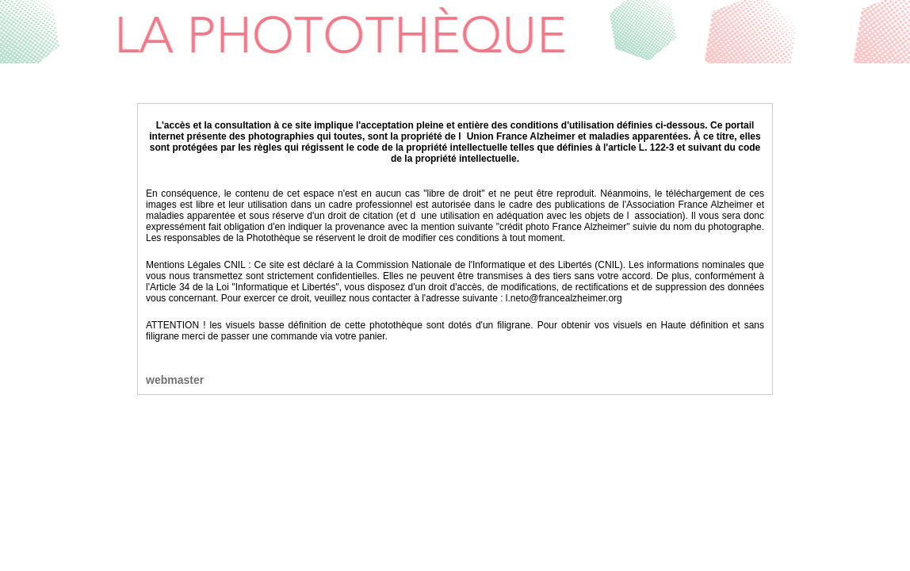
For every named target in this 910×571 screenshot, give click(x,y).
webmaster (175, 380)
